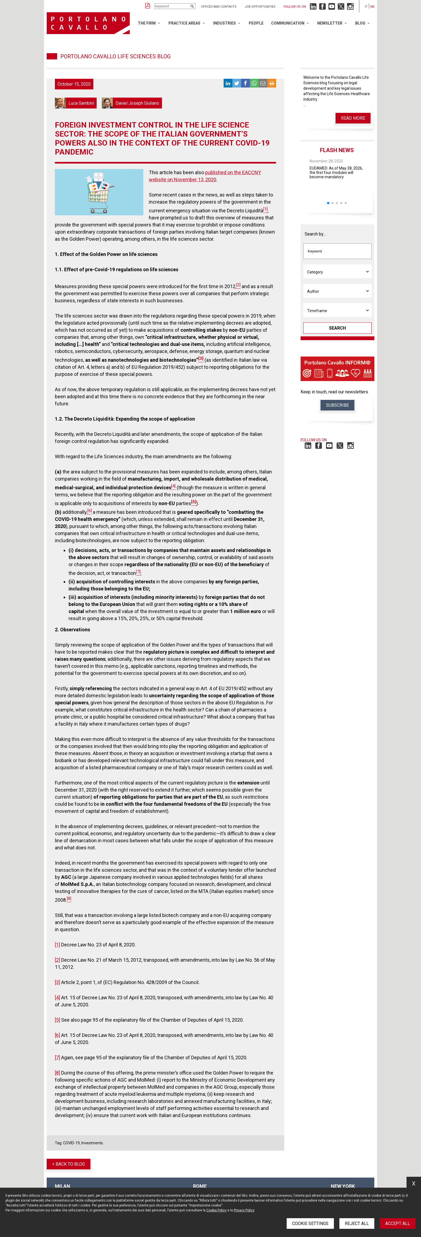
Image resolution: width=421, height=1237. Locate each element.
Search (337, 328)
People (256, 23)
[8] (57, 1073)
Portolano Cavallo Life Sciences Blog (115, 56)
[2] (57, 960)
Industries (224, 23)
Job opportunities (260, 6)
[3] (57, 982)
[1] (57, 945)
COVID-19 (71, 1143)
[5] (57, 1020)
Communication (287, 23)
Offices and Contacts (218, 6)
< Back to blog (68, 1164)
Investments (92, 1143)
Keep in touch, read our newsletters (334, 391)
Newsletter (329, 23)
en (372, 6)
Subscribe (337, 405)
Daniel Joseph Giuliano (132, 103)
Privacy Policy (244, 1210)
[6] (57, 1035)
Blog (360, 23)
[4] (57, 997)
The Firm (147, 23)
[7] (57, 1057)
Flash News (337, 150)
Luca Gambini (76, 103)
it (366, 6)
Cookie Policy (216, 1210)
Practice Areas (184, 23)
